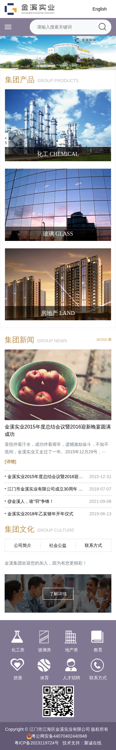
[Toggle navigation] (8, 27)
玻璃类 (44, 640)
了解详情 (58, 593)
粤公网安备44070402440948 (59, 736)
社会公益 (58, 545)
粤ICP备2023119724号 (37, 742)
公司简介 (22, 545)
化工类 (18, 640)
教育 (98, 640)
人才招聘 (71, 668)
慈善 (18, 668)
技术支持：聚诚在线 (81, 742)
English (99, 9)
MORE (104, 340)
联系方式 (93, 545)
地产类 (71, 640)
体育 (44, 668)
